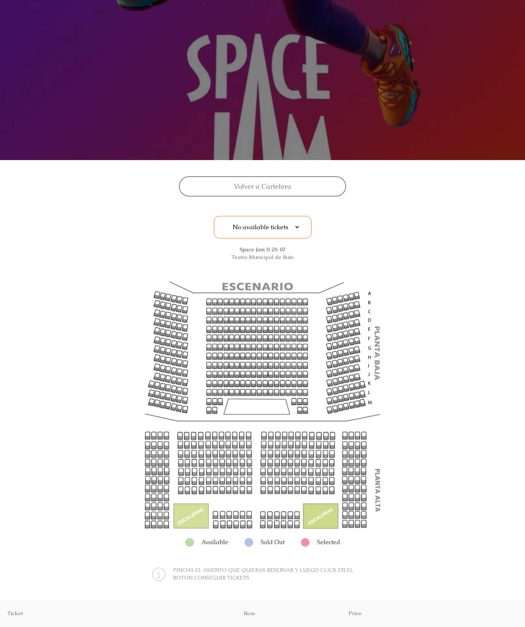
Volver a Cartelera (262, 186)
